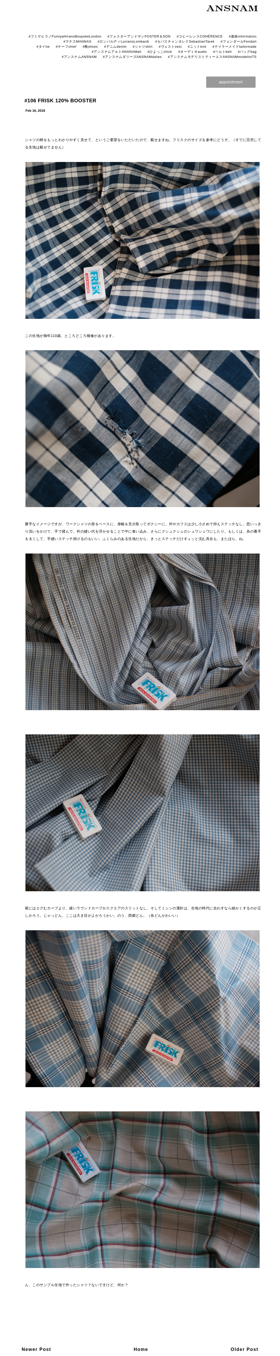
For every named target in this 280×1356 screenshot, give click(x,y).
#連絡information (243, 36)
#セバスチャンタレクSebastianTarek (185, 41)
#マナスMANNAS (77, 41)
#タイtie (43, 46)
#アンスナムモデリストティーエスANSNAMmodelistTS (212, 57)
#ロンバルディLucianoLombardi (123, 41)
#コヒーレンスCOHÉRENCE (200, 36)
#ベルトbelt (222, 52)
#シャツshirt (143, 46)
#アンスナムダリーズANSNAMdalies (132, 57)
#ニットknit (197, 46)
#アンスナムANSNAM (79, 57)
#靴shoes (90, 46)
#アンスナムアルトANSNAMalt (116, 52)
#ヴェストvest (170, 46)
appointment (231, 82)
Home (141, 1349)
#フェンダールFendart (239, 41)
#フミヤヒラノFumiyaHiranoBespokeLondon (65, 36)
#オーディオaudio (192, 52)
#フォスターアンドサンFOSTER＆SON (139, 36)
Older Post (244, 1349)
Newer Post (36, 1349)
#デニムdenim (115, 46)
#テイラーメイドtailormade (235, 46)
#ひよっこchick (159, 52)
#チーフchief (66, 46)
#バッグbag (247, 52)
